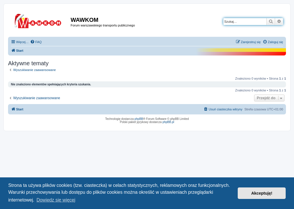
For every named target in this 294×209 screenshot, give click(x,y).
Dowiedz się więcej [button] (55, 200)
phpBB (139, 118)
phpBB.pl (168, 122)
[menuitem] (36, 42)
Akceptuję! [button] (261, 193)
